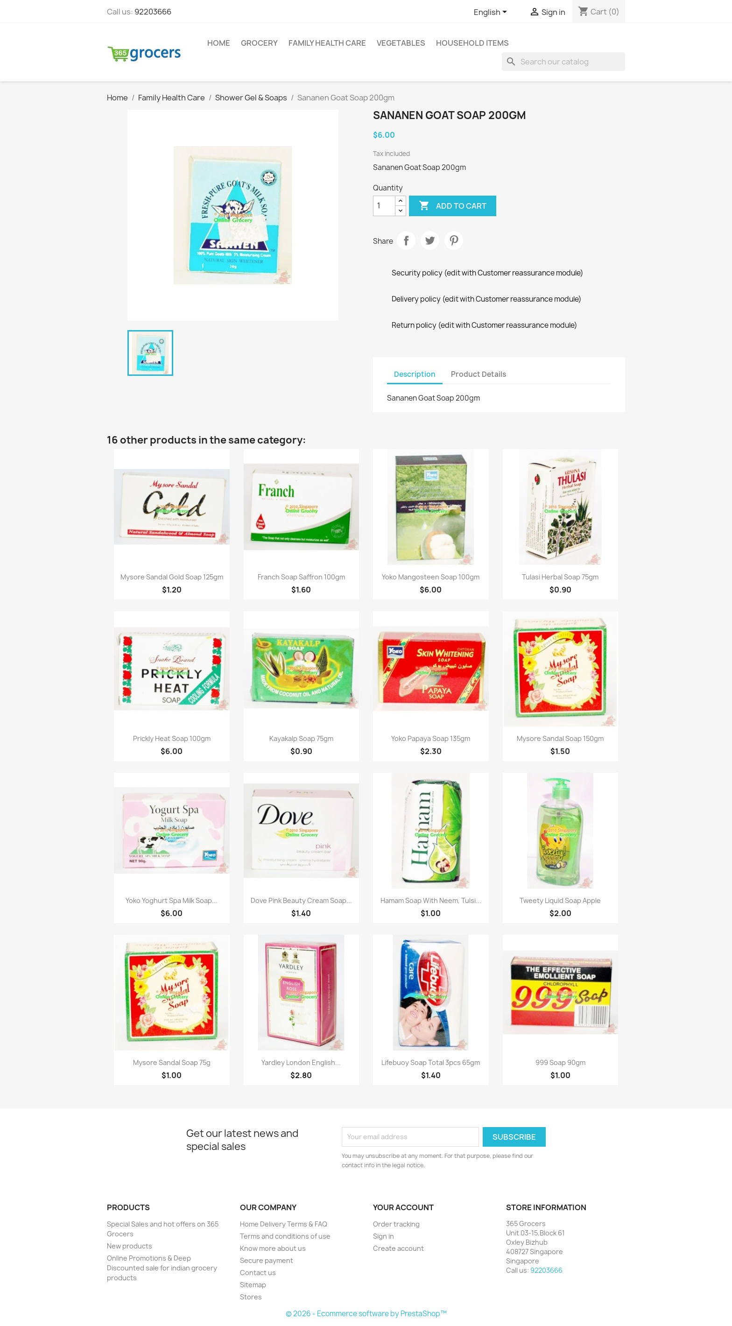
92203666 (152, 12)
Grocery (259, 43)
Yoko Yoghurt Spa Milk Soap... (172, 900)
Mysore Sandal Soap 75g (172, 1062)
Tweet (430, 240)
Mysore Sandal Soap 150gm (560, 738)
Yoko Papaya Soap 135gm (430, 738)
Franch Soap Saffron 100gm (301, 576)
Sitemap (253, 1284)
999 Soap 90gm (560, 1062)
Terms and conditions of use (285, 1236)
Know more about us (273, 1248)
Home (218, 43)
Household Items (472, 43)
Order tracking (396, 1224)
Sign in (383, 1236)
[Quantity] (384, 206)
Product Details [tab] (478, 374)
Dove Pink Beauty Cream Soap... (301, 900)
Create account (398, 1248)
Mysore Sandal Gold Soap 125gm (171, 576)
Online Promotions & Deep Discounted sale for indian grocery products (162, 1268)
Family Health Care (327, 43)
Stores (251, 1296)
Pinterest (453, 240)
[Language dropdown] (492, 12)
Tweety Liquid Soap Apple (560, 900)
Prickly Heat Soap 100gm (172, 738)
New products (129, 1245)
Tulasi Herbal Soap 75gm (560, 576)
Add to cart (452, 206)
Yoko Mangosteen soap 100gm (430, 576)
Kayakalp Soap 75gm (301, 738)
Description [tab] (415, 374)
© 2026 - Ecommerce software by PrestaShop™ (366, 1314)
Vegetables (401, 43)
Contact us (258, 1272)
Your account (403, 1207)
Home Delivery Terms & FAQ (283, 1224)
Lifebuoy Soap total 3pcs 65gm (430, 1062)
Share (406, 240)
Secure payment (266, 1260)
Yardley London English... (301, 1062)
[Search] (563, 61)
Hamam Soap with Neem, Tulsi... (430, 900)
